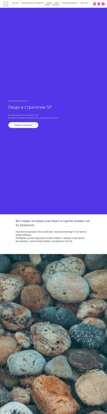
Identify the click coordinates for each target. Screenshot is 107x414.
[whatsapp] (94, 3)
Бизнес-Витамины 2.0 (70, 3)
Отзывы (49, 3)
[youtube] (103, 3)
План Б (57, 3)
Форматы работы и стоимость (32, 3)
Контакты (55, 5)
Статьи (47, 5)
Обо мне (15, 3)
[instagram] (98, 3)
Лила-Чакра (84, 3)
